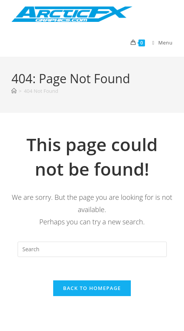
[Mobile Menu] (160, 42)
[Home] (13, 90)
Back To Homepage (92, 288)
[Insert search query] (92, 249)
